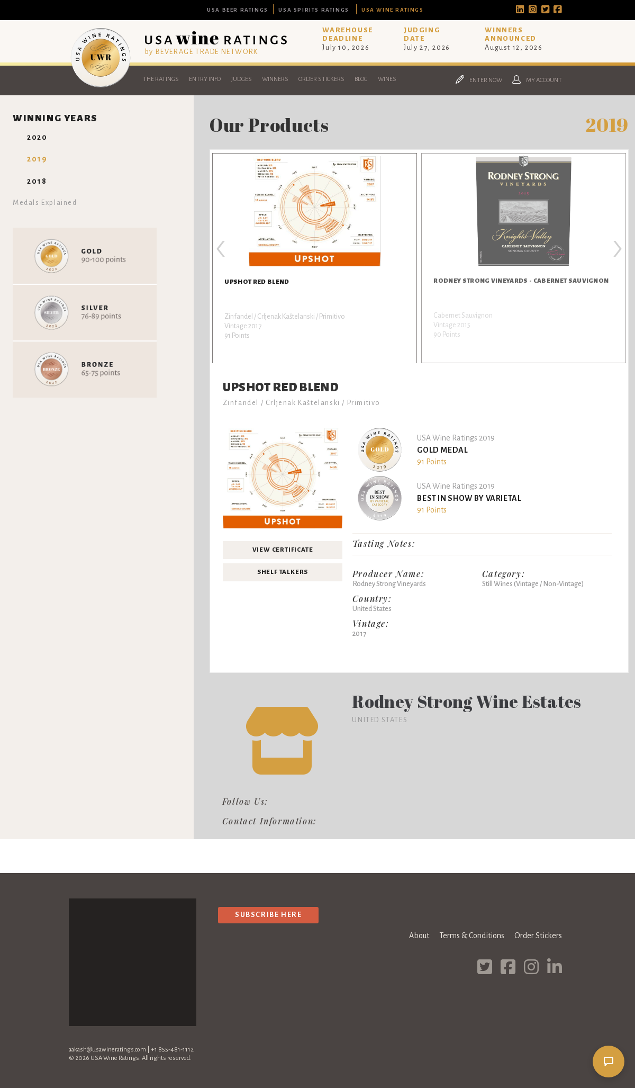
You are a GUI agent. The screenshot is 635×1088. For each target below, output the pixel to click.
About (419, 935)
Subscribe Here (268, 915)
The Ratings (161, 79)
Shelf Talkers (282, 572)
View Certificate (282, 549)
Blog (361, 79)
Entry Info (205, 79)
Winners (275, 79)
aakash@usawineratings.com (107, 1049)
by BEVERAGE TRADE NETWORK (201, 52)
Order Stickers (321, 79)
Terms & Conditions (471, 935)
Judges (241, 79)
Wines (387, 79)
